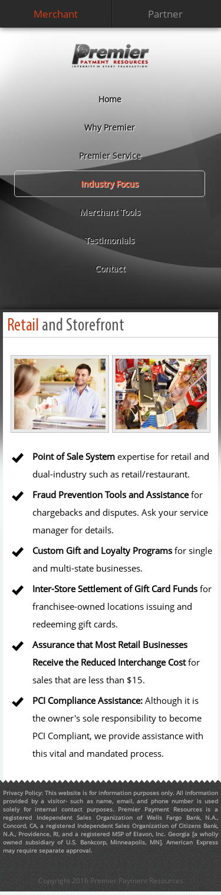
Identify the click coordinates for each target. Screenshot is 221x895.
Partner (165, 14)
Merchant (56, 14)
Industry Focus (109, 183)
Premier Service (110, 155)
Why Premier (109, 127)
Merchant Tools (110, 212)
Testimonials (109, 240)
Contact (110, 268)
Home (109, 99)
